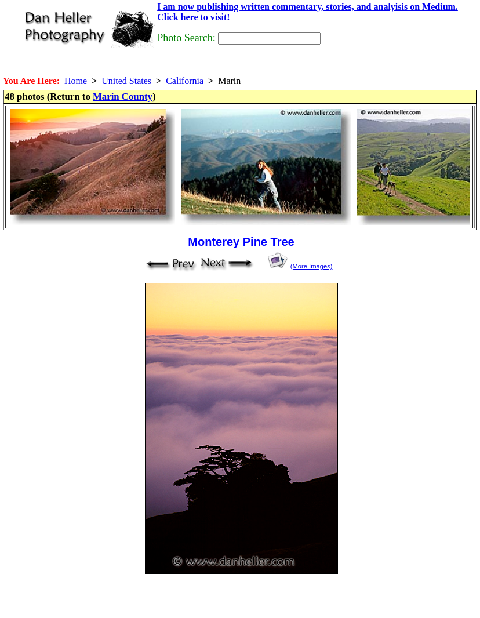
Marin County (122, 96)
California (184, 81)
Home (75, 81)
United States (126, 81)
